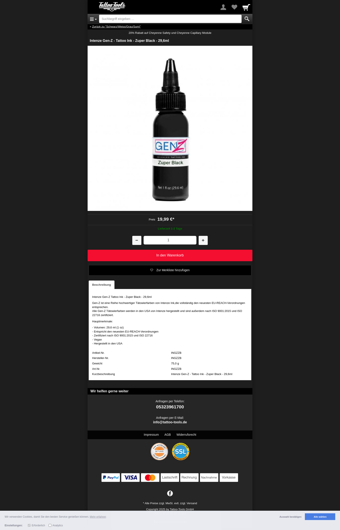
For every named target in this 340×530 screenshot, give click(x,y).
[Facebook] (170, 493)
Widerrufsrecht (186, 434)
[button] (170, 270)
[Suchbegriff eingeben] (170, 19)
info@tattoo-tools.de (170, 422)
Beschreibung (101, 284)
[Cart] (246, 7)
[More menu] (223, 7)
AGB (167, 434)
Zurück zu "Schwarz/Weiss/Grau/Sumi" (116, 26)
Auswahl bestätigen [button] (290, 516)
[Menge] (170, 240)
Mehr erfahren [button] (98, 516)
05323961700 (170, 406)
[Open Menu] (93, 19)
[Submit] (247, 19)
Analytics (57, 525)
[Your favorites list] (234, 7)
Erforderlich (38, 525)
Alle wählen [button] (320, 516)
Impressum (151, 434)
